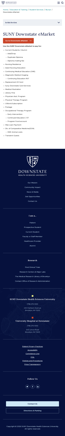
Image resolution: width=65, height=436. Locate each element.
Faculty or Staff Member (32, 236)
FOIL (32, 357)
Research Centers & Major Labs (32, 272)
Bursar (48, 10)
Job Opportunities (32, 196)
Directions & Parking (32, 411)
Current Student (32, 232)
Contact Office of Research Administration (32, 281)
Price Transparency (32, 364)
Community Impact (32, 187)
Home (5, 10)
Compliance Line (32, 354)
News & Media (32, 192)
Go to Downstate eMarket (16, 41)
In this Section (11, 23)
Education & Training (18, 10)
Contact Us (32, 201)
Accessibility (33, 350)
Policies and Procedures (32, 361)
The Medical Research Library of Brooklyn (32, 276)
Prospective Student (32, 227)
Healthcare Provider (32, 241)
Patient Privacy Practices (32, 346)
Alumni (32, 246)
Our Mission (32, 183)
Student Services (36, 10)
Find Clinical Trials (32, 267)
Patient (33, 223)
